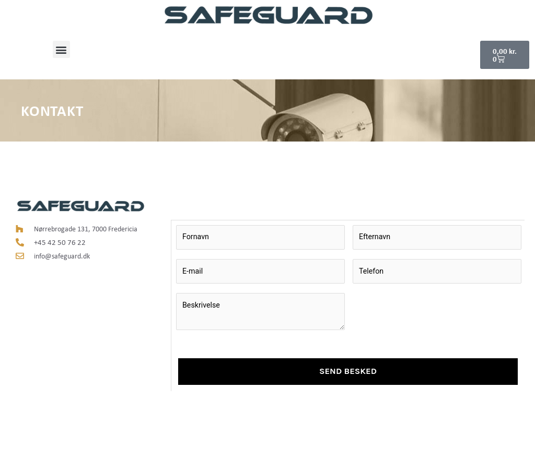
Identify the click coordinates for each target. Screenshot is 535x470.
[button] (61, 49)
